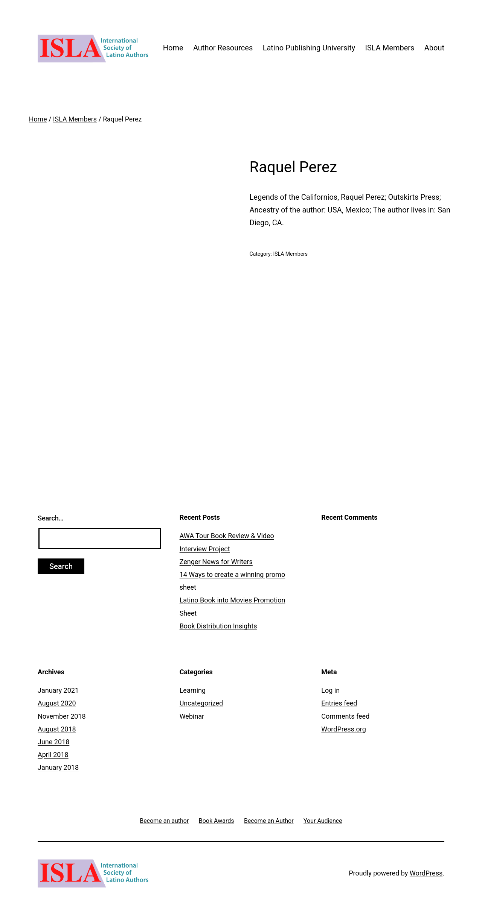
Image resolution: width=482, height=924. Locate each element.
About (434, 47)
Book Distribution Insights (218, 626)
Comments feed (345, 716)
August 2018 (57, 729)
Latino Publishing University (309, 47)
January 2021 (58, 690)
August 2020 (57, 703)
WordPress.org (343, 729)
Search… (51, 518)
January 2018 (58, 767)
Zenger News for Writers (216, 562)
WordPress (426, 873)
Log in (330, 690)
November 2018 (62, 716)
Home (173, 47)
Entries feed (339, 703)
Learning (193, 690)
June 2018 (53, 742)
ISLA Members (390, 47)
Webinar (192, 716)
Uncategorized (201, 703)
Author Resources (223, 47)
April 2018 (53, 755)
